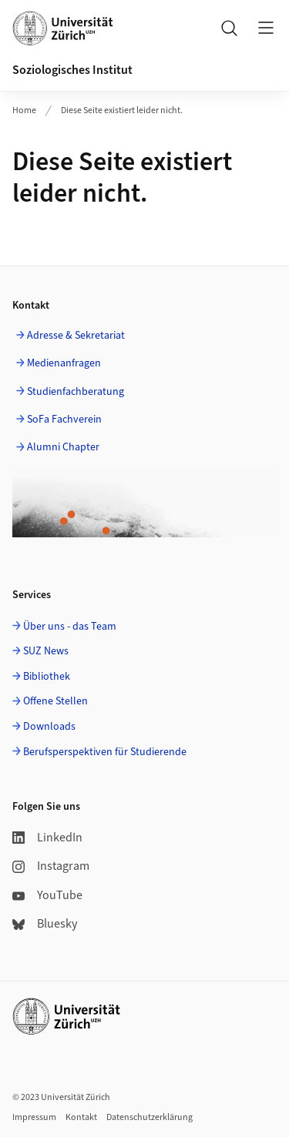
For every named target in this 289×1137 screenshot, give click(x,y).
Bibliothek (46, 676)
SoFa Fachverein (64, 419)
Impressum (34, 1117)
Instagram (50, 866)
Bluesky (44, 923)
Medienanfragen (64, 363)
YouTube (47, 895)
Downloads (49, 726)
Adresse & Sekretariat (76, 335)
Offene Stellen (55, 701)
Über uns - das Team (69, 626)
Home (24, 110)
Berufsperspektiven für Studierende (105, 752)
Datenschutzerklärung (149, 1117)
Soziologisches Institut (72, 70)
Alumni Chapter (63, 447)
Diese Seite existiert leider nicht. (122, 110)
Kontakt (81, 1117)
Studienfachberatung (75, 392)
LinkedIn (47, 837)
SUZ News (46, 651)
